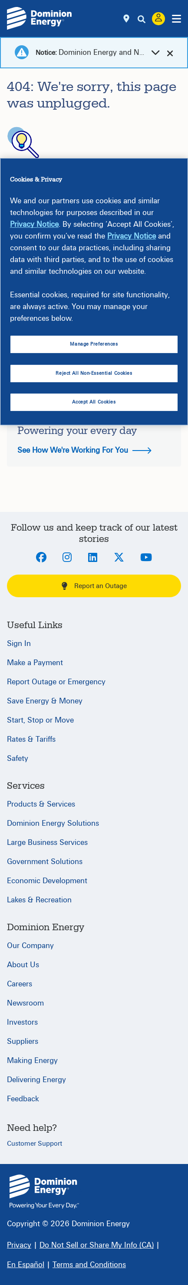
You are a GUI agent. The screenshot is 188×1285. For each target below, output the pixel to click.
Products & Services (41, 804)
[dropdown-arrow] (155, 52)
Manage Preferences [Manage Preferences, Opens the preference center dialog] (94, 344)
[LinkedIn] (92, 558)
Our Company (30, 945)
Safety (17, 758)
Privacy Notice (34, 224)
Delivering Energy (36, 1079)
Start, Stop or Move (40, 720)
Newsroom (25, 1003)
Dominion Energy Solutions (53, 823)
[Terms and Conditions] (89, 1265)
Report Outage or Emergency (56, 681)
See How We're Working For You (84, 450)
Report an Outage (94, 586)
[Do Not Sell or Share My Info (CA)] (97, 1245)
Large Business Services (47, 842)
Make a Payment (35, 662)
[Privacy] (19, 1245)
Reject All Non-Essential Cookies (94, 373)
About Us (23, 964)
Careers (19, 984)
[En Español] (25, 1265)
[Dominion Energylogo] (39, 18)
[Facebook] (41, 558)
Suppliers (22, 1041)
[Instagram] (67, 558)
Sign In (19, 643)
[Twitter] (119, 558)
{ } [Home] (44, 1191)
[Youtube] (146, 558)
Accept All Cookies (93, 402)
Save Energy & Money (44, 701)
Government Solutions (44, 861)
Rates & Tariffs (31, 739)
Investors (22, 1022)
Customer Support (34, 1143)
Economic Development (47, 880)
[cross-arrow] (170, 52)
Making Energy (32, 1060)
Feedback (23, 1098)
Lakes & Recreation (39, 900)
